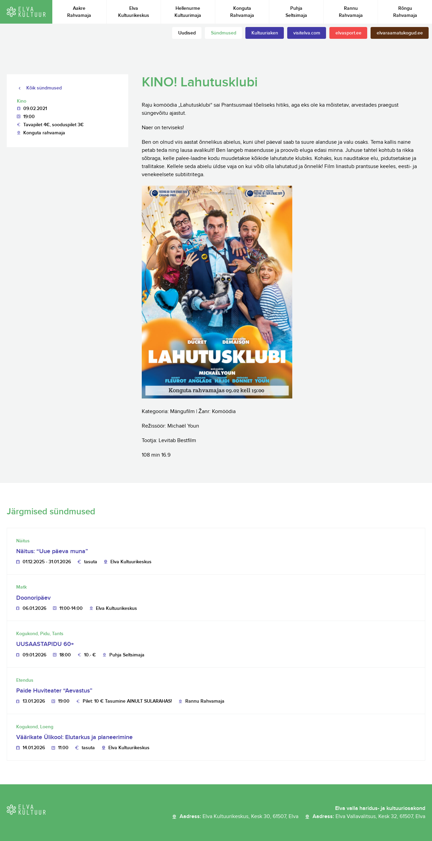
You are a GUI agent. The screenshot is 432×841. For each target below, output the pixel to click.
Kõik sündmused (44, 88)
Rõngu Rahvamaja (405, 11)
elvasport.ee (348, 33)
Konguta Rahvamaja (242, 11)
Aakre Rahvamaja (79, 11)
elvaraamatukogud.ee (400, 33)
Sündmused (223, 33)
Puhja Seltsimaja (296, 11)
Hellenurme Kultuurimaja (187, 11)
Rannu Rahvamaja (351, 11)
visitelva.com (306, 33)
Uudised (187, 33)
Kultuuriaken (264, 33)
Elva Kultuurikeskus (133, 11)
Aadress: (239, 817)
